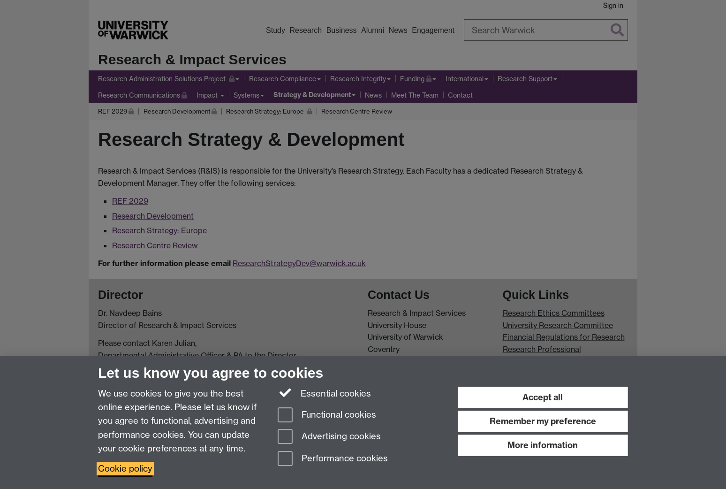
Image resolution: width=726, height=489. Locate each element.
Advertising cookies (329, 437)
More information (542, 445)
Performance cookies (333, 459)
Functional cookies (327, 415)
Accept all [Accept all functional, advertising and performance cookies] (542, 397)
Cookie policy (125, 468)
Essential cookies (324, 393)
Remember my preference (543, 421)
